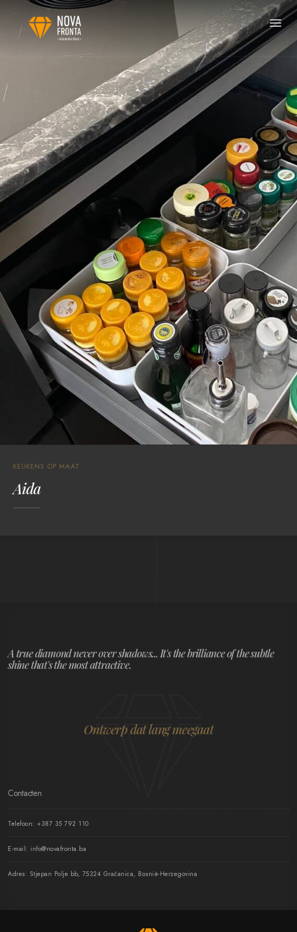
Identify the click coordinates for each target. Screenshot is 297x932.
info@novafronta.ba (58, 849)
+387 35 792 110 (63, 823)
